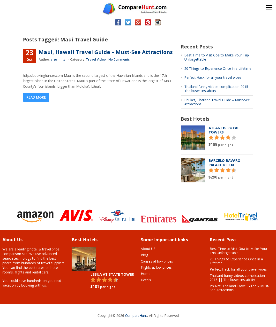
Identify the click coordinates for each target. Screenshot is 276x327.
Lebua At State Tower (112, 274)
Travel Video (96, 59)
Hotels (146, 280)
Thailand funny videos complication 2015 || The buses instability (218, 88)
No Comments (119, 59)
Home (145, 273)
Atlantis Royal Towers (224, 129)
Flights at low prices (156, 267)
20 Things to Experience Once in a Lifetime (217, 68)
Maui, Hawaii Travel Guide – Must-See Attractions (106, 51)
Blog (144, 255)
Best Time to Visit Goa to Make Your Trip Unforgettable (216, 57)
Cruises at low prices (157, 261)
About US (148, 248)
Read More (36, 97)
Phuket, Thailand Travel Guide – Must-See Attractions (217, 102)
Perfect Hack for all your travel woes (212, 77)
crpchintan (59, 59)
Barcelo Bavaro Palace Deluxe (224, 162)
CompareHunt (136, 315)
